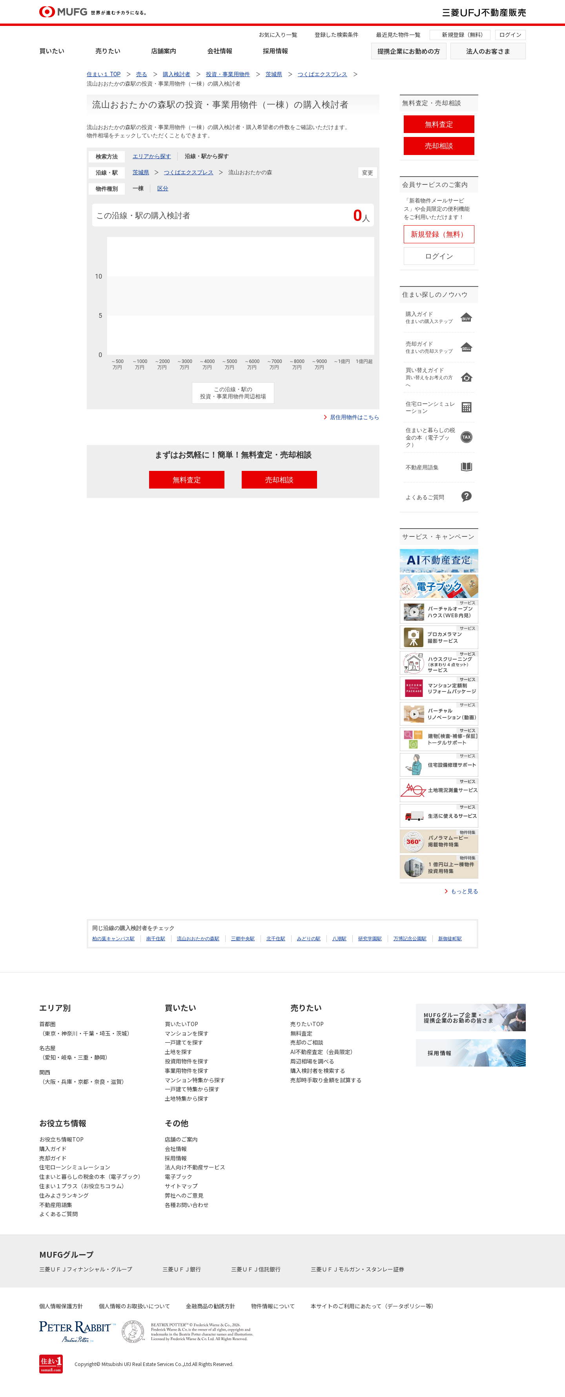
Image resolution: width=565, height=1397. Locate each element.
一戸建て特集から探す (192, 1089)
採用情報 (275, 50)
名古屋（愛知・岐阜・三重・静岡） (75, 1052)
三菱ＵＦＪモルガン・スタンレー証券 (358, 1269)
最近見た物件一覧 (398, 34)
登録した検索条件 (337, 34)
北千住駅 (275, 938)
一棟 (138, 188)
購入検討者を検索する (317, 1070)
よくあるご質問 (58, 1214)
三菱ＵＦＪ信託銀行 (256, 1269)
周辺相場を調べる (312, 1061)
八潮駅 (339, 938)
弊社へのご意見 (184, 1195)
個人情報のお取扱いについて (134, 1306)
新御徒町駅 (450, 938)
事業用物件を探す (187, 1070)
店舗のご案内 (181, 1139)
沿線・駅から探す (207, 156)
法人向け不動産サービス (195, 1167)
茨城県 (141, 172)
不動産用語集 (55, 1205)
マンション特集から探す (195, 1080)
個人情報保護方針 (61, 1306)
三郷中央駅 (243, 938)
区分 (162, 188)
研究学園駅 (370, 938)
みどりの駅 (309, 938)
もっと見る (464, 891)
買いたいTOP (181, 1024)
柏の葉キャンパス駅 (113, 938)
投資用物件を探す (187, 1061)
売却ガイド (53, 1158)
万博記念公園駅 (410, 938)
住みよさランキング (64, 1195)
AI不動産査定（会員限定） (323, 1052)
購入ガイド (53, 1149)
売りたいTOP (307, 1024)
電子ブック (178, 1176)
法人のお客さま (488, 51)
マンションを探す (187, 1033)
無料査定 (301, 1033)
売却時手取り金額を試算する (326, 1080)
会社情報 (219, 50)
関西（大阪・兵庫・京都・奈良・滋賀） (83, 1076)
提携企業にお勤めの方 (408, 51)
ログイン (510, 34)
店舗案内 (163, 50)
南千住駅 (155, 938)
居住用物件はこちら (354, 417)
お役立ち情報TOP (61, 1139)
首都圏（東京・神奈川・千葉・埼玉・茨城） (86, 1028)
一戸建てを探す (184, 1042)
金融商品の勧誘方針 (210, 1306)
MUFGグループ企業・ (459, 1017)
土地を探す (178, 1052)
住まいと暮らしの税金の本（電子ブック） (91, 1176)
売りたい (107, 50)
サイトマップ (181, 1186)
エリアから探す (152, 156)
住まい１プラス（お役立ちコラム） (83, 1186)
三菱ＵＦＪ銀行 (182, 1269)
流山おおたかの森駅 (198, 938)
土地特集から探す (187, 1098)
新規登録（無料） (464, 34)
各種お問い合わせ (187, 1205)
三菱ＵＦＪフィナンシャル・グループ (86, 1269)
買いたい (51, 50)
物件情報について (273, 1306)
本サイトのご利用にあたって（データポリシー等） (374, 1306)
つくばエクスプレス (188, 172)
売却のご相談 (306, 1042)
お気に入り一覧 (278, 34)
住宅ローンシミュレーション (74, 1167)
